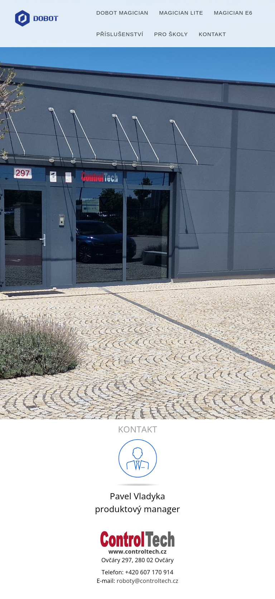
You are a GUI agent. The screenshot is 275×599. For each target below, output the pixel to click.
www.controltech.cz (137, 551)
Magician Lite (181, 14)
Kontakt (212, 36)
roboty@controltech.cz (147, 581)
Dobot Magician (122, 14)
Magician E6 (233, 14)
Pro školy (171, 36)
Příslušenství (119, 36)
